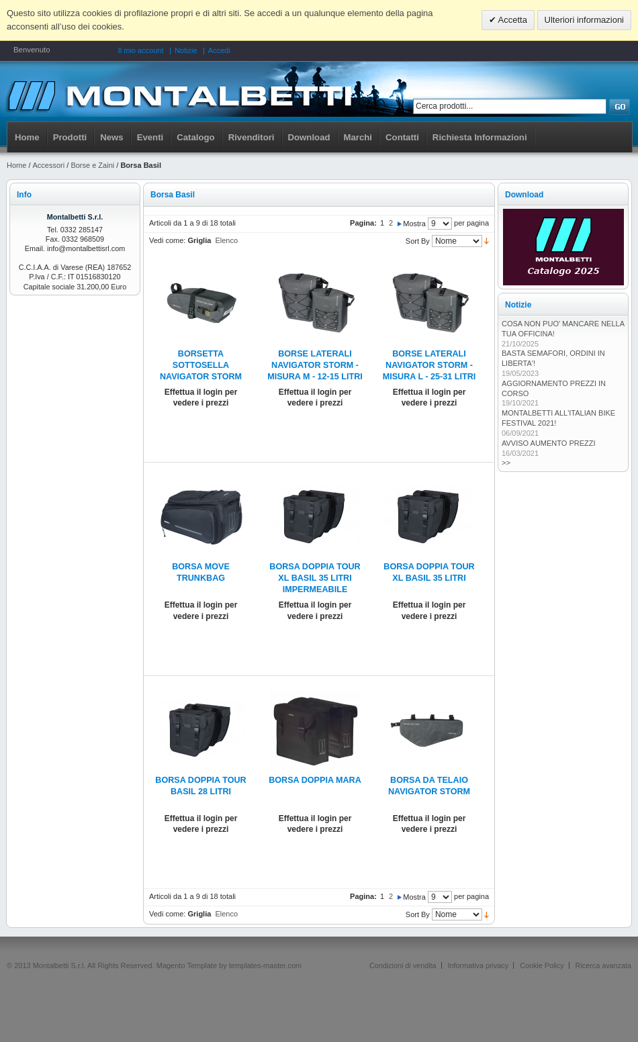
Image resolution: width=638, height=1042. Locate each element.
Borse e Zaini (92, 165)
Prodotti (70, 137)
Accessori (49, 165)
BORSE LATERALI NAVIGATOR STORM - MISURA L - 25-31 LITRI (429, 365)
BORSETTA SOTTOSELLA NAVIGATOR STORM (201, 365)
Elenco (226, 240)
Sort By (418, 241)
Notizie (186, 50)
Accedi (219, 50)
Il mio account (141, 50)
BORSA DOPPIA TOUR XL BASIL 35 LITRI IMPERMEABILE (314, 578)
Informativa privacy (478, 965)
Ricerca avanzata (603, 965)
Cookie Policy (541, 965)
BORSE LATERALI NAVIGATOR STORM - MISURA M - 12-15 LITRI (315, 365)
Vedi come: (167, 240)
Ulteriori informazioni (584, 20)
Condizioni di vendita (403, 965)
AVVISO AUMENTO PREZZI (549, 443)
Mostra (414, 224)
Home (27, 137)
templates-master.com (265, 965)
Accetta (511, 20)
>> (506, 463)
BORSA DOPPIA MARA (315, 780)
